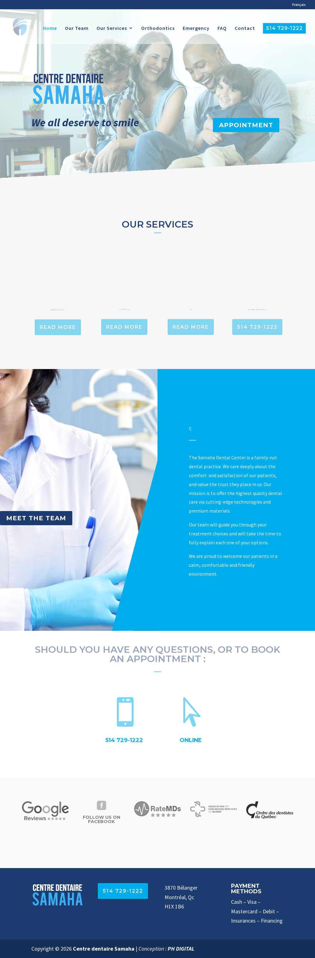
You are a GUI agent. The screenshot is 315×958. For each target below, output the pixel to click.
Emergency (196, 28)
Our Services (112, 28)
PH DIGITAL (181, 948)
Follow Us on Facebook (101, 819)
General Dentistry (58, 308)
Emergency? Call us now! (257, 308)
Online (191, 740)
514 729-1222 (284, 28)
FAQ (222, 28)
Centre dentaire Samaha (103, 948)
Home (50, 28)
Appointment (246, 125)
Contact (245, 28)
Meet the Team (36, 518)
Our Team (77, 28)
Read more (58, 327)
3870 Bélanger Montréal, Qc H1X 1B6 (181, 897)
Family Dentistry (124, 308)
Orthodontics (158, 28)
